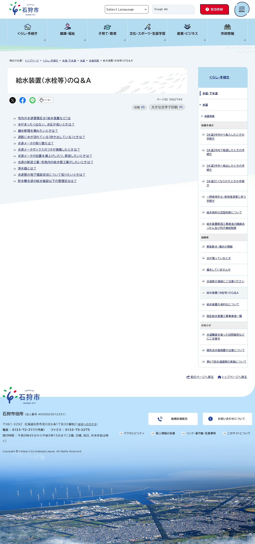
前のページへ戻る (202, 373)
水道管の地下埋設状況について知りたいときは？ (52, 175)
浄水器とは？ (27, 169)
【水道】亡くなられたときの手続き (225, 179)
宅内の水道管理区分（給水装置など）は (44, 118)
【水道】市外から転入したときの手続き (225, 132)
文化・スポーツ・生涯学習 (147, 33)
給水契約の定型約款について (224, 208)
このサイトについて (239, 431)
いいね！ (55, 100)
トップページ (32, 60)
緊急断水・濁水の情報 (220, 242)
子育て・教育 (107, 33)
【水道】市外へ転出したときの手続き (226, 163)
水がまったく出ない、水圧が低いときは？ (46, 125)
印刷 (137, 108)
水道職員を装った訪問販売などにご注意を (226, 332)
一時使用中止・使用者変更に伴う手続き (226, 194)
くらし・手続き (27, 33)
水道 (82, 60)
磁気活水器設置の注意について (226, 346)
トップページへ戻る (234, 373)
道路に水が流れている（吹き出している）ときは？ (51, 137)
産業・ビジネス (187, 33)
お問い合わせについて (231, 416)
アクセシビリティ (134, 431)
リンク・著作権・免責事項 (201, 431)
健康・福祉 (67, 33)
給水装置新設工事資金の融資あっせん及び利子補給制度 (226, 222)
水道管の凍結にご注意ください (225, 277)
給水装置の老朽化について (223, 300)
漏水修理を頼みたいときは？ (38, 131)
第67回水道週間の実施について (227, 357)
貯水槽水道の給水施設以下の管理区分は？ (47, 181)
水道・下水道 (69, 60)
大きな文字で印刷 (164, 108)
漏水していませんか (219, 265)
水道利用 (94, 60)
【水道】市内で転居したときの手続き (226, 148)
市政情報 (227, 33)
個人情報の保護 (165, 431)
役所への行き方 (87, 420)
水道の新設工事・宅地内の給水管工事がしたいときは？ (55, 162)
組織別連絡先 (179, 416)
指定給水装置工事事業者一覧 (224, 312)
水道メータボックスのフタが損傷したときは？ (49, 150)
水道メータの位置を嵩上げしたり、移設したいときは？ (55, 156)
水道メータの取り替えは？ (36, 144)
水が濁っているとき (219, 254)
